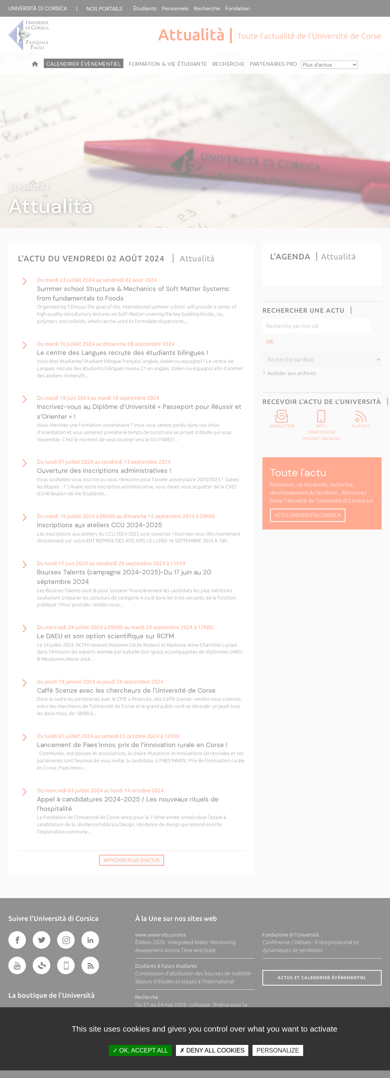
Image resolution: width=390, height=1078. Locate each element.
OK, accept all (140, 1050)
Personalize (277, 1050)
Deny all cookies (212, 1050)
